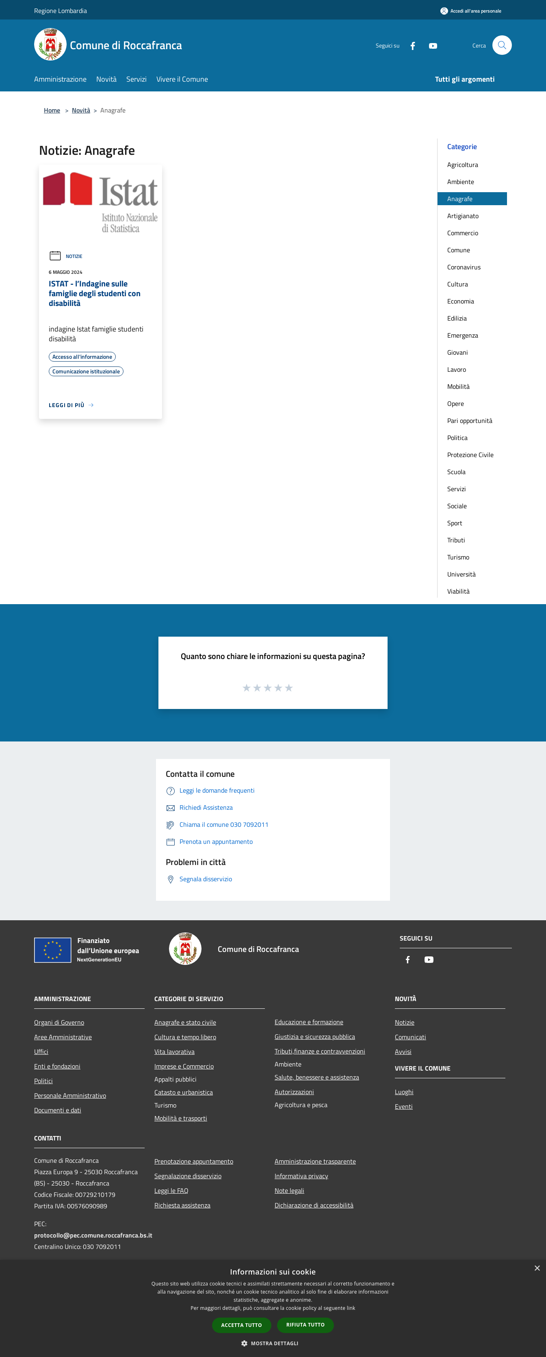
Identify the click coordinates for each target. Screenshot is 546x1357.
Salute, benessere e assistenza (317, 1077)
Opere (455, 403)
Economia (460, 301)
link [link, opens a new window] (351, 1308)
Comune (458, 250)
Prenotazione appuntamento (193, 1161)
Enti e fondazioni (57, 1066)
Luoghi (404, 1092)
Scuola (456, 472)
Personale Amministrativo (70, 1095)
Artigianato (463, 216)
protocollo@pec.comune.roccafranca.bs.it (93, 1235)
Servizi (456, 489)
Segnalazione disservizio (187, 1176)
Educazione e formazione (309, 1022)
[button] (273, 1343)
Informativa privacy (301, 1176)
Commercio (462, 233)
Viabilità (458, 591)
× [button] (537, 1269)
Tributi (456, 540)
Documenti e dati (57, 1110)
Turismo (458, 557)
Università (461, 574)
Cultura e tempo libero (185, 1037)
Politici (43, 1081)
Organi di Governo (59, 1022)
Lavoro (456, 369)
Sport (454, 523)
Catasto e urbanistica (183, 1092)
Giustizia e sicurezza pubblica (315, 1036)
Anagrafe (459, 199)
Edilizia (457, 318)
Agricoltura (462, 164)
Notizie (65, 256)
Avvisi (403, 1051)
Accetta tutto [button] (241, 1325)
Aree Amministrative (63, 1037)
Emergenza (462, 335)
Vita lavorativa (174, 1051)
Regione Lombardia (60, 10)
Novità (81, 110)
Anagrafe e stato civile (185, 1022)
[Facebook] (409, 44)
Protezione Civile (470, 455)
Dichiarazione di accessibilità (314, 1205)
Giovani (457, 352)
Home (52, 110)
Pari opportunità (469, 420)
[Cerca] (502, 45)
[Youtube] (430, 44)
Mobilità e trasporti (180, 1118)
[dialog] (273, 1308)
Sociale (457, 506)
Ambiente (460, 181)
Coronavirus (464, 267)
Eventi (404, 1106)
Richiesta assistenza (182, 1205)
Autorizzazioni (294, 1092)
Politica (457, 437)
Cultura (457, 284)
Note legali (289, 1190)
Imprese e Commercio (184, 1066)
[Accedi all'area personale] (471, 10)
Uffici (41, 1051)
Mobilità (458, 386)
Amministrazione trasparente (315, 1161)
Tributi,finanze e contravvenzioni (320, 1051)
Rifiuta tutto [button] (305, 1324)
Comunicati (410, 1037)
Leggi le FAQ (171, 1190)
